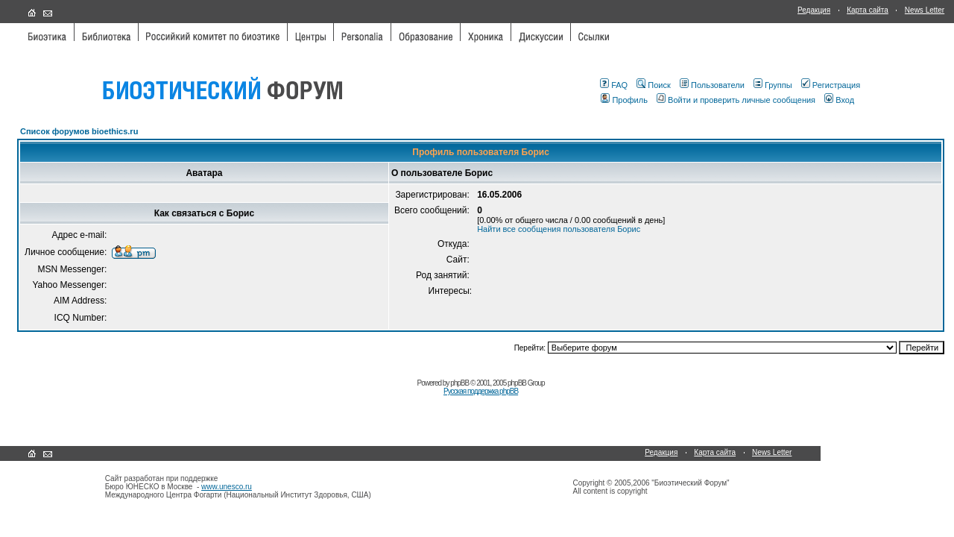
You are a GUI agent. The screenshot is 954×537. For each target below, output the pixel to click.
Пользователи (712, 85)
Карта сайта (867, 10)
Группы (773, 85)
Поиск (653, 85)
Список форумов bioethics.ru (79, 131)
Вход (839, 99)
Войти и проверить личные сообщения (736, 99)
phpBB (459, 383)
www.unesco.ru (226, 487)
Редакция (813, 10)
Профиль (624, 99)
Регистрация (830, 85)
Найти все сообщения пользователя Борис (558, 228)
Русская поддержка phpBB (480, 391)
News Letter (924, 10)
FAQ (614, 85)
